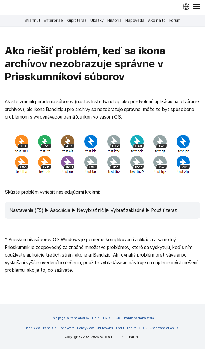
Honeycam (66, 328)
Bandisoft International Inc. (120, 337)
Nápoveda (134, 20)
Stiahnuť (32, 20)
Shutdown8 (104, 328)
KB (178, 328)
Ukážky (97, 20)
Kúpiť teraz (77, 20)
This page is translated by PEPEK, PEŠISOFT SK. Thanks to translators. (103, 318)
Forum (131, 328)
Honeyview (85, 328)
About (120, 328)
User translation (162, 328)
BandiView (32, 328)
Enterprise (53, 20)
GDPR (143, 328)
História (114, 20)
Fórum (174, 20)
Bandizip (49, 328)
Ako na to (157, 20)
